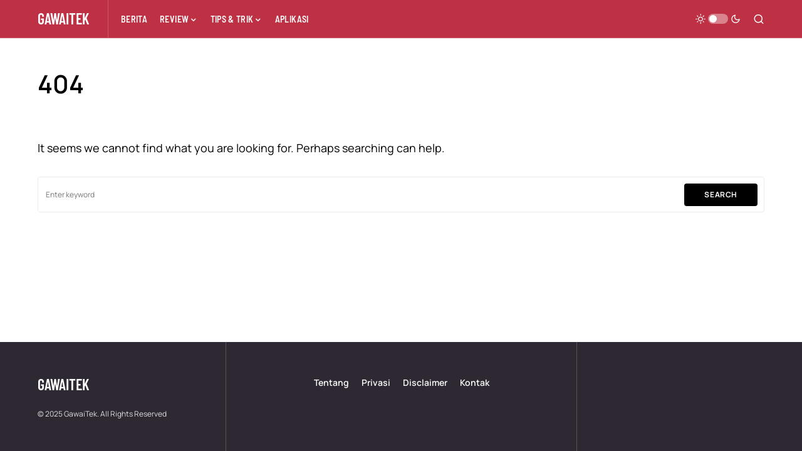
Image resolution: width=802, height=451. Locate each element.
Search (720, 194)
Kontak (474, 382)
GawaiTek (63, 18)
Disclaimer (425, 382)
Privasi (376, 382)
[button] (718, 19)
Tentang (331, 382)
